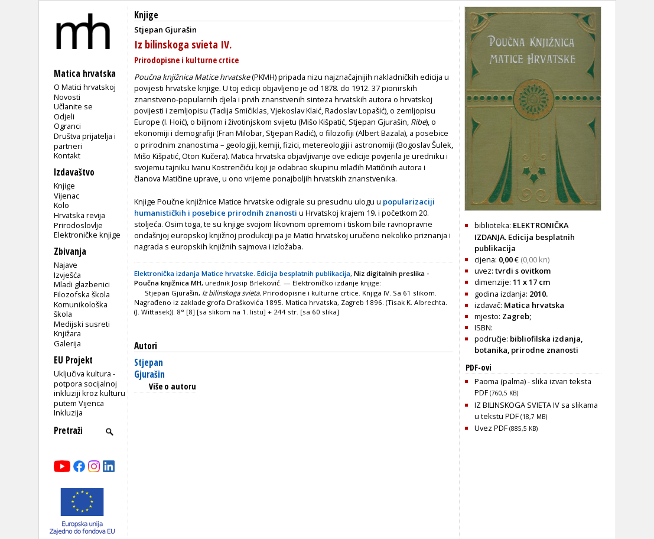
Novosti (67, 97)
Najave (65, 264)
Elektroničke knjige (87, 234)
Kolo (61, 205)
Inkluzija (68, 412)
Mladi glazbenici (82, 284)
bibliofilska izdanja (545, 338)
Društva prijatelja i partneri (85, 141)
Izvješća (67, 275)
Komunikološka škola (81, 309)
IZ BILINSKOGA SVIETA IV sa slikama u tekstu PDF (536, 410)
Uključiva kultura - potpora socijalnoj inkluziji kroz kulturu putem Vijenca (89, 388)
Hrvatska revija (79, 215)
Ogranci (67, 126)
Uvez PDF (506, 428)
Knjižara (67, 333)
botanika (490, 350)
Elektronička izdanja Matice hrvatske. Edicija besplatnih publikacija (242, 273)
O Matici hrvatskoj (85, 87)
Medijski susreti (82, 324)
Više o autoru (172, 386)
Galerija (67, 343)
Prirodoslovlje (78, 225)
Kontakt (67, 155)
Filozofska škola (82, 294)
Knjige (64, 185)
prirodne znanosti (544, 350)
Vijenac (66, 195)
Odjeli (64, 116)
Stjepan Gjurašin (149, 368)
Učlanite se (73, 106)
